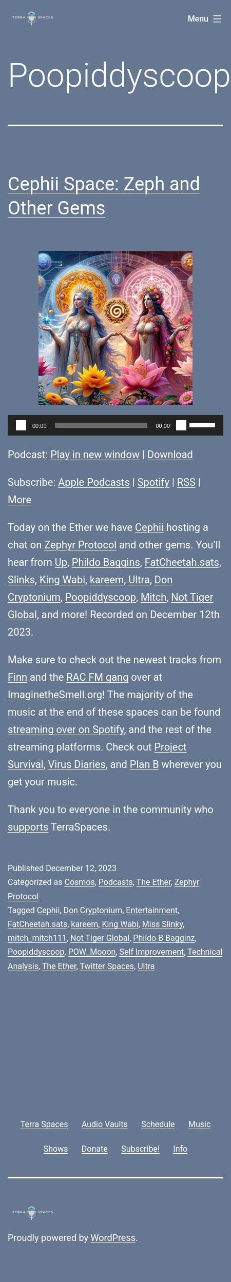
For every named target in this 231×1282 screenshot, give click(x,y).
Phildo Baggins (106, 562)
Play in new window (95, 454)
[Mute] (181, 425)
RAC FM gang (97, 677)
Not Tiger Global (99, 938)
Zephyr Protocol (80, 545)
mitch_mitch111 (37, 938)
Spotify (153, 482)
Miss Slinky (162, 924)
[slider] (101, 425)
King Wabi (62, 580)
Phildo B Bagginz (164, 938)
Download (170, 454)
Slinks (21, 580)
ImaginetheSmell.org (55, 694)
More (19, 500)
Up (61, 562)
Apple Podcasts (94, 482)
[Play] (21, 425)
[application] (115, 425)
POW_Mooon (92, 952)
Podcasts (116, 882)
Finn (17, 677)
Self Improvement (152, 952)
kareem (107, 580)
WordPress (113, 1237)
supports (28, 827)
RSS (186, 482)
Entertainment (152, 910)
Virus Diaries (77, 764)
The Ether (154, 882)
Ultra (139, 580)
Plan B (144, 764)
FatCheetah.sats (182, 562)
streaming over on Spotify (66, 729)
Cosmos (79, 882)
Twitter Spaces (107, 966)
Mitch (153, 597)
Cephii (149, 527)
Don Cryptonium (92, 910)
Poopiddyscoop (100, 597)
